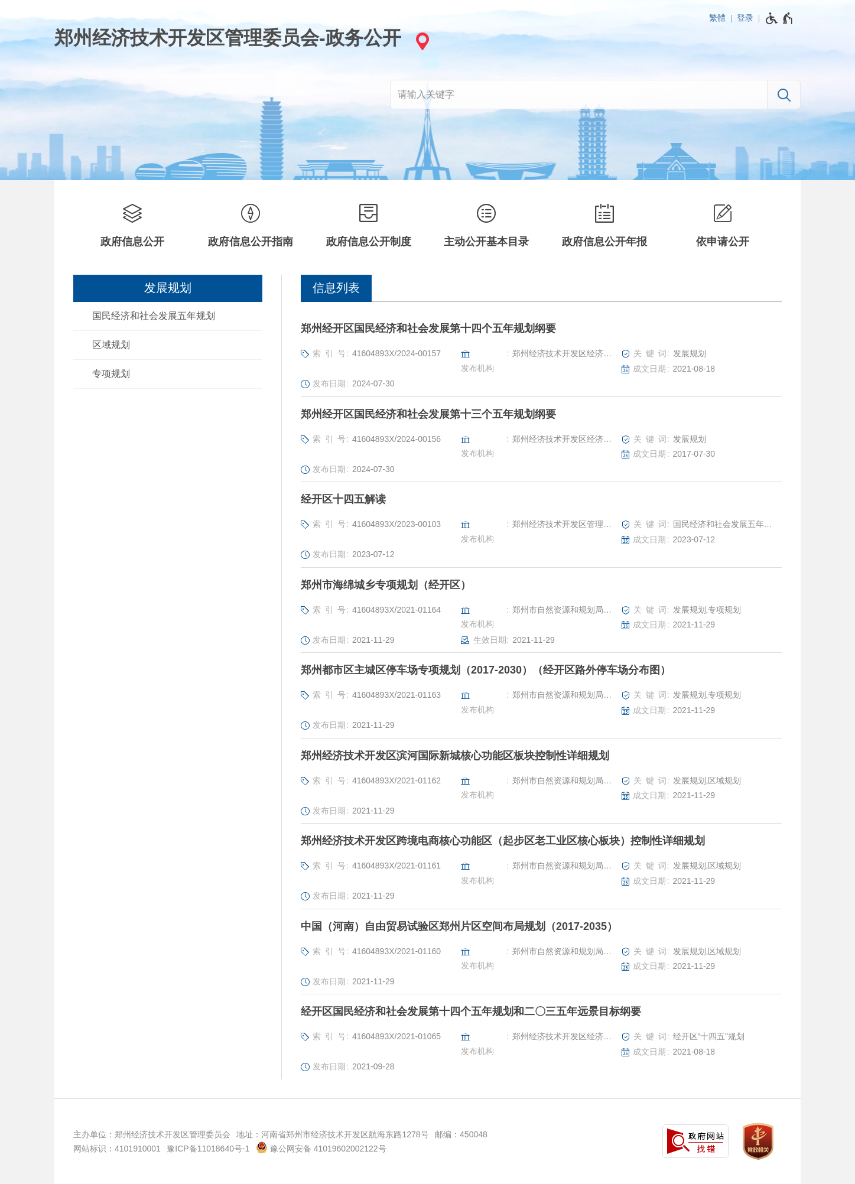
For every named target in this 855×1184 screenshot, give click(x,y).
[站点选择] (420, 41)
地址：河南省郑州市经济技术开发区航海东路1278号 (332, 1134)
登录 (745, 17)
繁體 (717, 17)
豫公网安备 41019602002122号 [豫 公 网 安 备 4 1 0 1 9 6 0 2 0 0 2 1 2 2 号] (321, 1147)
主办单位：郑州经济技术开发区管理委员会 (151, 1134)
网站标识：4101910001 (117, 1148)
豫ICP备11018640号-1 (208, 1148)
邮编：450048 (461, 1134)
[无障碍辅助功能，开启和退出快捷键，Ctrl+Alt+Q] (780, 18)
